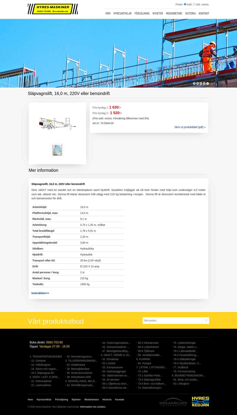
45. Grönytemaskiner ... (115, 346)
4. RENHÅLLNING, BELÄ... (81, 381)
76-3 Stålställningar (184, 359)
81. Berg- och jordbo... (186, 379)
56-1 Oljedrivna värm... (115, 383)
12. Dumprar (38, 360)
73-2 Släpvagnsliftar (149, 379)
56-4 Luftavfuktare (148, 346)
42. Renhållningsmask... (80, 385)
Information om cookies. (93, 407)
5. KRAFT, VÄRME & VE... (116, 355)
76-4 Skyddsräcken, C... (187, 363)
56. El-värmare (110, 379)
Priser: (180, 4)
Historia (190, 13)
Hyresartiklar (122, 13)
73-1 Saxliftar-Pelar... (150, 375)
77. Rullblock (180, 367)
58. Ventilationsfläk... (150, 355)
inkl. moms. (201, 4)
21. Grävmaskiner (41, 381)
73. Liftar (143, 371)
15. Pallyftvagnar (41, 364)
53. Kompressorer (112, 367)
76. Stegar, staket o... (185, 346)
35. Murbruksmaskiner (80, 372)
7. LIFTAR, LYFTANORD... (151, 367)
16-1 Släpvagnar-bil (42, 372)
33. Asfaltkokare (76, 364)
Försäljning (142, 13)
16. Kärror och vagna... (44, 368)
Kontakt (204, 13)
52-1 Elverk (109, 363)
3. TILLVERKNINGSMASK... (81, 360)
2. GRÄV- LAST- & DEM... (45, 376)
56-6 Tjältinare (146, 351)
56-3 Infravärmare (148, 342)
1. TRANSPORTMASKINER (46, 356)
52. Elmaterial (110, 359)
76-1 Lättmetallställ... (185, 351)
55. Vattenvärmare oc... (115, 375)
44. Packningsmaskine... (116, 342)
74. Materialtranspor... (150, 387)
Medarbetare (174, 13)
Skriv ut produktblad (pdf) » (190, 127)
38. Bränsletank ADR (79, 376)
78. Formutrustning (184, 371)
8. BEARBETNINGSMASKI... (188, 375)
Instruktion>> (40, 293)
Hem (107, 13)
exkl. (188, 4)
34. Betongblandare (78, 368)
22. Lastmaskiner (41, 385)
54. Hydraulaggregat (114, 371)
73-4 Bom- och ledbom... (152, 383)
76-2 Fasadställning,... (186, 355)
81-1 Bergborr (181, 383)
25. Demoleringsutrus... (80, 356)
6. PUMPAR (143, 359)
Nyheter (158, 13)
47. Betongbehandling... (116, 351)
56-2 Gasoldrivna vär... (115, 387)
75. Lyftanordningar (184, 342)
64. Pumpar (144, 363)
